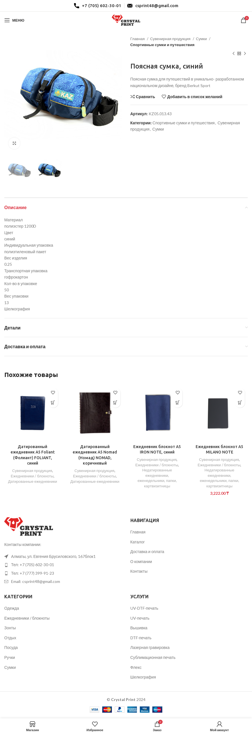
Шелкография (143, 677)
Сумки (202, 38)
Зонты (10, 628)
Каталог (137, 541)
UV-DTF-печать (144, 608)
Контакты (138, 571)
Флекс (136, 667)
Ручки (9, 657)
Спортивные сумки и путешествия (162, 44)
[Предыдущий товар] (233, 54)
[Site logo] (126, 19)
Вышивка (138, 628)
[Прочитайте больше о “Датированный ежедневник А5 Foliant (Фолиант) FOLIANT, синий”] (53, 403)
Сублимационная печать (153, 657)
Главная (138, 38)
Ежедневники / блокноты (32, 476)
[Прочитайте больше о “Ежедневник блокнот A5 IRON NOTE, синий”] (178, 403)
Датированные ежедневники (32, 481)
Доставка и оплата (147, 551)
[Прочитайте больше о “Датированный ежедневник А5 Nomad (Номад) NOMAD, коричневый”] (115, 403)
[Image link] (28, 525)
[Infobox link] (97, 6)
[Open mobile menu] (14, 20)
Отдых (10, 637)
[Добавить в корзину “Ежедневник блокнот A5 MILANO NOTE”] (240, 403)
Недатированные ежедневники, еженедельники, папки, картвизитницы (157, 478)
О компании (141, 561)
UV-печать (139, 618)
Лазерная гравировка (150, 647)
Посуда (11, 647)
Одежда (11, 608)
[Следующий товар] (245, 54)
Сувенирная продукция (170, 38)
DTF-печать (140, 637)
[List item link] (63, 557)
